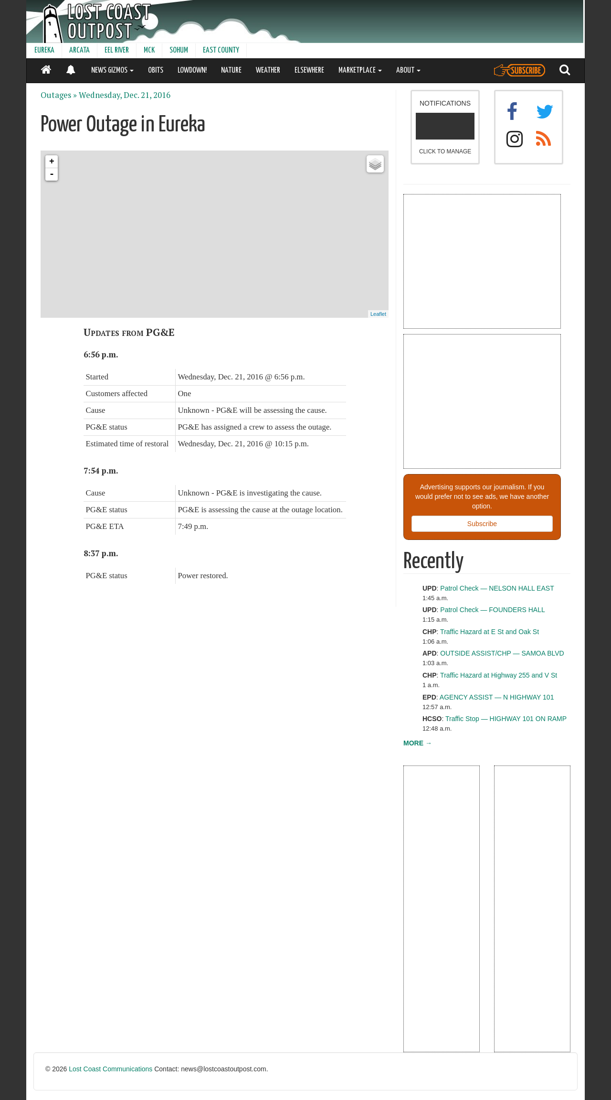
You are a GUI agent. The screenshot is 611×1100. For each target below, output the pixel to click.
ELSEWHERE (309, 70)
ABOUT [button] (408, 70)
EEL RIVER (117, 50)
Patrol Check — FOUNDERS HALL (492, 610)
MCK (149, 50)
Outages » (59, 95)
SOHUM (178, 50)
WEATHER (268, 70)
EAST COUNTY (221, 50)
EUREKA (44, 50)
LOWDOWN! (192, 70)
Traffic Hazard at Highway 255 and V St (498, 675)
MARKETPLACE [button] (360, 70)
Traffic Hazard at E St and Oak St (489, 632)
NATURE (231, 70)
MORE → (417, 743)
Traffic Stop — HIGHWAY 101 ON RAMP (506, 719)
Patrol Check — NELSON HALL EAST (497, 588)
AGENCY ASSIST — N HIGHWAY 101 (497, 697)
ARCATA (79, 50)
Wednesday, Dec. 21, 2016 (124, 95)
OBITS (155, 70)
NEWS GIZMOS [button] (112, 70)
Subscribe (482, 524)
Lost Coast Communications (110, 1069)
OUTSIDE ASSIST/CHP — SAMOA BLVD (502, 653)
